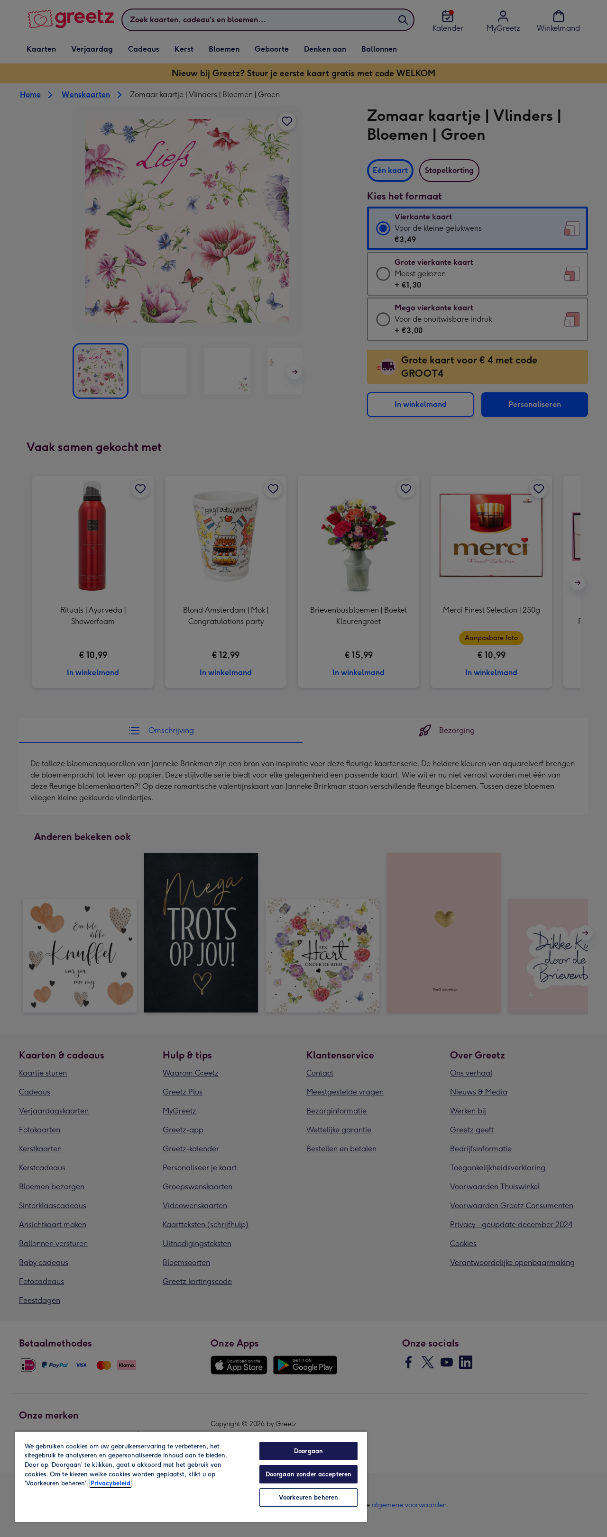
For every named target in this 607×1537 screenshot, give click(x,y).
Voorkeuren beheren (308, 1497)
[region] (191, 1476)
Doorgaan (308, 1451)
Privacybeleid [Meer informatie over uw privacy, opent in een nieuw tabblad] (110, 1483)
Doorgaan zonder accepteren (308, 1474)
